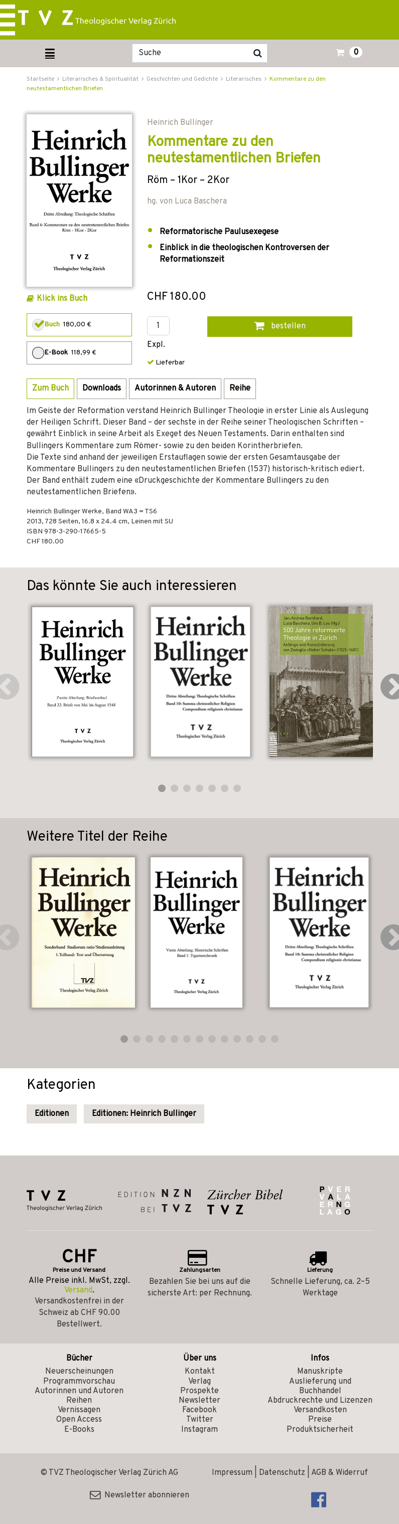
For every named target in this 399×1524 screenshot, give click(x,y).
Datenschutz (282, 1473)
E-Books (79, 1430)
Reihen (79, 1401)
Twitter (199, 1420)
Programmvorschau (79, 1382)
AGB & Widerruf (339, 1473)
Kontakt (200, 1372)
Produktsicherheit (320, 1430)
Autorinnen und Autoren (79, 1391)
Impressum (232, 1473)
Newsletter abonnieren (139, 1495)
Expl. (156, 345)
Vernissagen (79, 1410)
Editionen (52, 1114)
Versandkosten (320, 1410)
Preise (320, 1420)
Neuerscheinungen (79, 1372)
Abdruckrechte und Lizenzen (320, 1401)
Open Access (79, 1420)
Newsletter (199, 1401)
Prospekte (199, 1391)
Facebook (199, 1410)
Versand (78, 1290)
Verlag (199, 1382)
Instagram (199, 1430)
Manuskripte (320, 1372)
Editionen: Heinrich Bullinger (144, 1114)
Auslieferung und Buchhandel (320, 1386)
